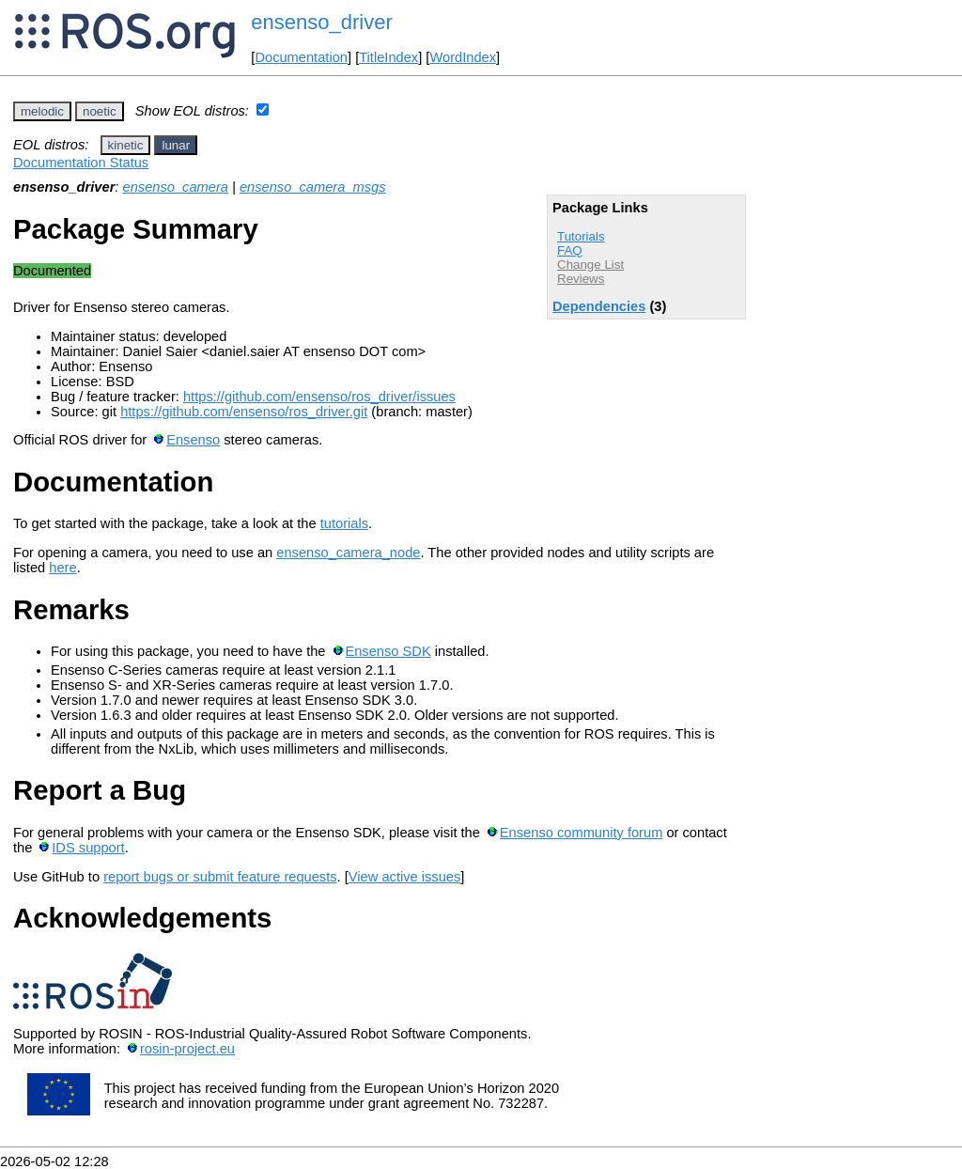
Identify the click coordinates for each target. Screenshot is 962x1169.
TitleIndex (388, 57)
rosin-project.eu (187, 1048)
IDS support (88, 847)
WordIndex (462, 57)
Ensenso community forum (581, 832)
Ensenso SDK (387, 651)
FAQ (569, 250)
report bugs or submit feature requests (219, 876)
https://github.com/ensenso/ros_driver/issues (319, 396)
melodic (42, 111)
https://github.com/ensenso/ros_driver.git (243, 411)
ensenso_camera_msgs (313, 187)
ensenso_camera (175, 187)
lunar (176, 145)
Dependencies (598, 306)
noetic (99, 111)
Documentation (301, 57)
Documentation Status (80, 162)
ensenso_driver (321, 22)
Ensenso (193, 439)
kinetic (126, 145)
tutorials (344, 523)
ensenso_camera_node (348, 552)
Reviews (580, 279)
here (62, 567)
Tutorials (581, 236)
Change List (590, 264)
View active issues (404, 876)
